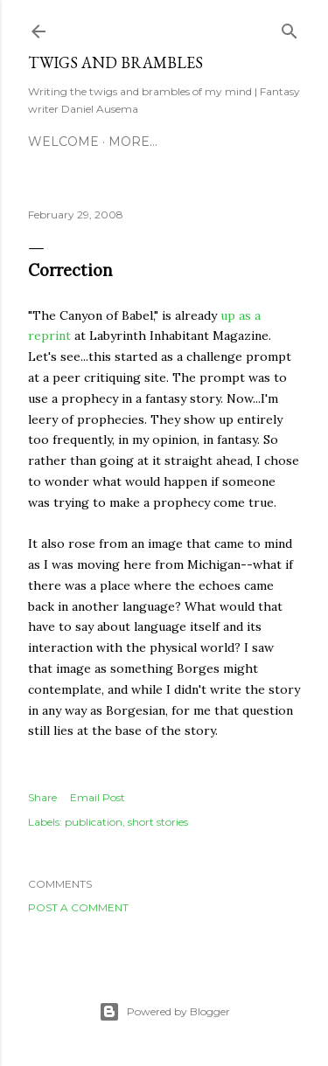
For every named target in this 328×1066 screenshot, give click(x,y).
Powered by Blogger (164, 1011)
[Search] (289, 27)
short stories (158, 821)
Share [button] (42, 797)
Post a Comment (78, 907)
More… (132, 141)
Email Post (97, 797)
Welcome (63, 141)
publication (93, 821)
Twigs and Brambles (115, 62)
